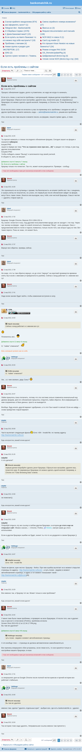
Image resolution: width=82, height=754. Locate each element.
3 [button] (64, 74)
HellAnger (14, 357)
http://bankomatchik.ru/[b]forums (14, 575)
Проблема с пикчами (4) (16, 43)
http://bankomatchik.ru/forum (12, 435)
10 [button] (76, 74)
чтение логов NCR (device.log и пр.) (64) (60, 59)
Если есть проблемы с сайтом (20, 66)
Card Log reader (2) (50, 40)
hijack (9, 127)
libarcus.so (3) (48, 28)
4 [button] (67, 74)
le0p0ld (3, 420)
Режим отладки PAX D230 (54, 50)
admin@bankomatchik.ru (48, 112)
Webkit (49, 528)
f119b (10, 309)
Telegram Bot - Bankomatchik (17, 28)
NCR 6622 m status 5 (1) (53, 37)
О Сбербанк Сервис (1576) (17, 31)
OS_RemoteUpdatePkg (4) (54, 53)
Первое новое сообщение (31, 74)
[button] (54, 74)
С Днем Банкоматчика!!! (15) (18, 34)
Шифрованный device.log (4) (55, 56)
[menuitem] (12, 8)
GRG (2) (8, 53)
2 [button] (61, 74)
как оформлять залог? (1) (16, 25)
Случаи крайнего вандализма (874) (21, 22)
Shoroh (9, 78)
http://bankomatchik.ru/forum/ (30, 570)
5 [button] (70, 74)
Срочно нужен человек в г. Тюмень (20, 56)
